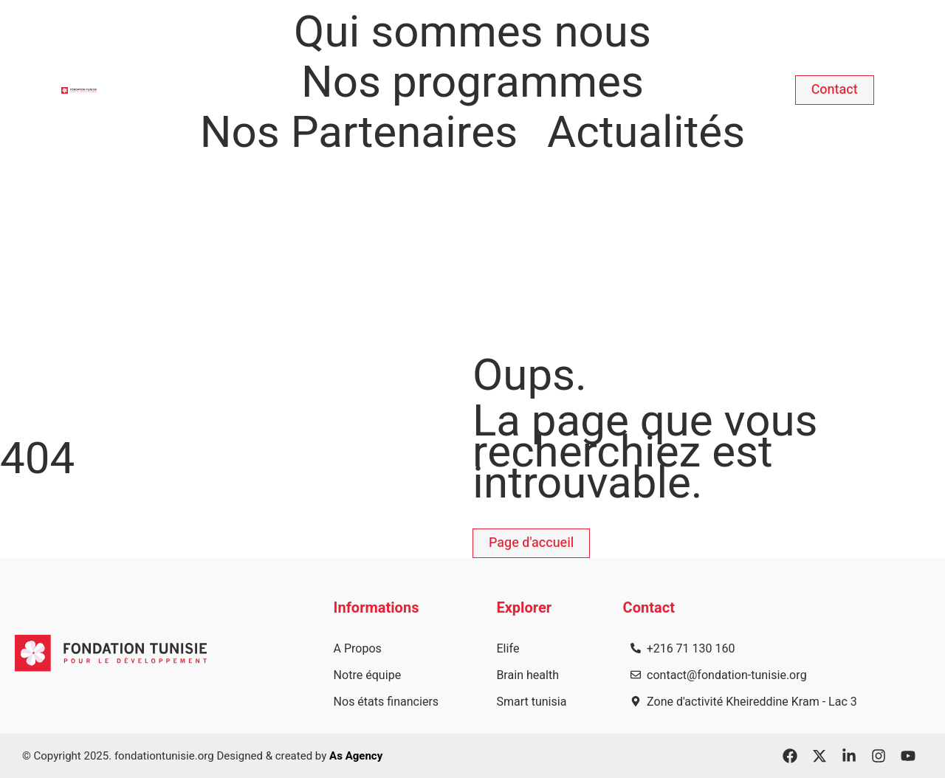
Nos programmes (472, 83)
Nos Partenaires (359, 133)
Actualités (646, 133)
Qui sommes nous (472, 32)
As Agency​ (355, 756)
